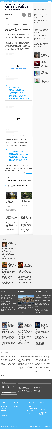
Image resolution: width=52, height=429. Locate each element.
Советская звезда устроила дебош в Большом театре (10, 231)
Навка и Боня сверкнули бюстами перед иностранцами (20, 180)
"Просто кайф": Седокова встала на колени (17, 189)
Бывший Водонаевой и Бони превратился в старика (20, 25)
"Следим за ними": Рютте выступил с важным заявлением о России (11, 224)
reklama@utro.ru (42, 414)
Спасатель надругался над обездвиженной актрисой (26, 357)
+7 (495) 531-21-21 (42, 409)
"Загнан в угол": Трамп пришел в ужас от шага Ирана (42, 364)
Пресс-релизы (32, 1)
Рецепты (27, 1)
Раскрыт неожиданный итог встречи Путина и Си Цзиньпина (26, 231)
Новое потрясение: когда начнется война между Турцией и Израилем (25, 364)
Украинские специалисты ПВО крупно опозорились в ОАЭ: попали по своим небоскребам (25, 367)
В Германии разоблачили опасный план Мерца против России (11, 218)
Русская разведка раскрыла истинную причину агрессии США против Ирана (42, 367)
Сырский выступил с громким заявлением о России (9, 367)
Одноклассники (32, 408)
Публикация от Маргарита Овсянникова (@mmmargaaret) (15, 81)
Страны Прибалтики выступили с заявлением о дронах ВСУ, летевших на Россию (25, 360)
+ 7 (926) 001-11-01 (43, 413)
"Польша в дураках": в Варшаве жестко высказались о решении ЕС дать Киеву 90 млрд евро (8, 375)
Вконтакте (30, 406)
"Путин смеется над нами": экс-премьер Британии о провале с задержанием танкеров (42, 371)
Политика (17, 1)
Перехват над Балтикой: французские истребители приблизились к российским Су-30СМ (43, 360)
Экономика (22, 1)
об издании (16, 406)
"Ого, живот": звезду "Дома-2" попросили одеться (18, 182)
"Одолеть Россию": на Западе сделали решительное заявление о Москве (8, 360)
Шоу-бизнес (12, 1)
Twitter (30, 411)
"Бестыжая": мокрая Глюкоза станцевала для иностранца (17, 186)
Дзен (29, 413)
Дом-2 (8, 1)
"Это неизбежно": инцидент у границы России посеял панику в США (26, 218)
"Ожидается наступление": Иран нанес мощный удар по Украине (8, 357)
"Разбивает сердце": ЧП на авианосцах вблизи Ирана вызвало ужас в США (8, 364)
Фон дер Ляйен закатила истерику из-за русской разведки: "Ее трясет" (26, 224)
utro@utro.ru (41, 410)
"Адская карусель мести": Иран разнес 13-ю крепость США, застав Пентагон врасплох (26, 374)
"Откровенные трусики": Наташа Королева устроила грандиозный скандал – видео (42, 357)
